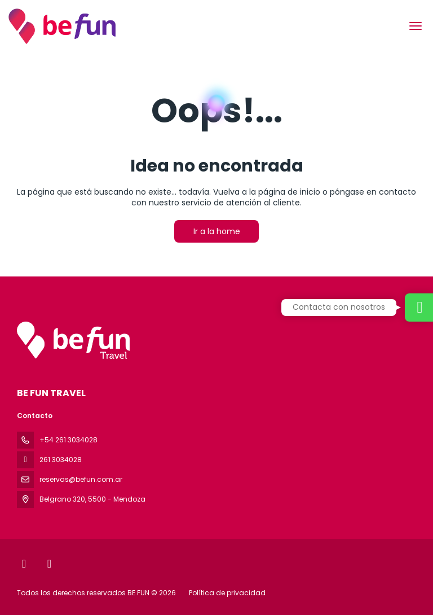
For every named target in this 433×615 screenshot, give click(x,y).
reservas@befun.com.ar (80, 479)
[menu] (415, 26)
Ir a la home (216, 231)
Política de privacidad (227, 593)
